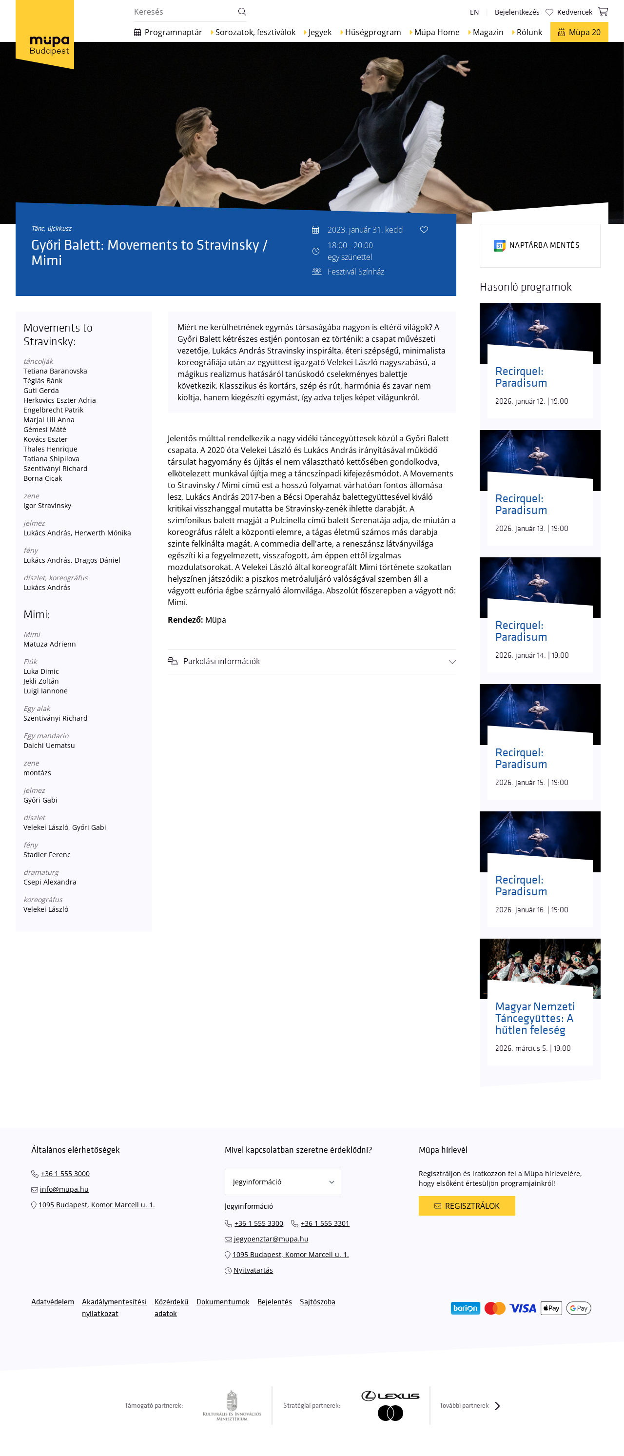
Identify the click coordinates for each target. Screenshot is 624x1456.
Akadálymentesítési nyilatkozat (114, 1308)
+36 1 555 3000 (65, 1173)
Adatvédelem (52, 1302)
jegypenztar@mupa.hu (271, 1238)
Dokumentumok (223, 1302)
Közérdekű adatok (172, 1308)
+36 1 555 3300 (258, 1223)
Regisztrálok (467, 1205)
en (474, 12)
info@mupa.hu (64, 1189)
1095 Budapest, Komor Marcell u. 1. (97, 1204)
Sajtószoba (317, 1302)
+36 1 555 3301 (325, 1223)
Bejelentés (274, 1302)
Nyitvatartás (253, 1270)
